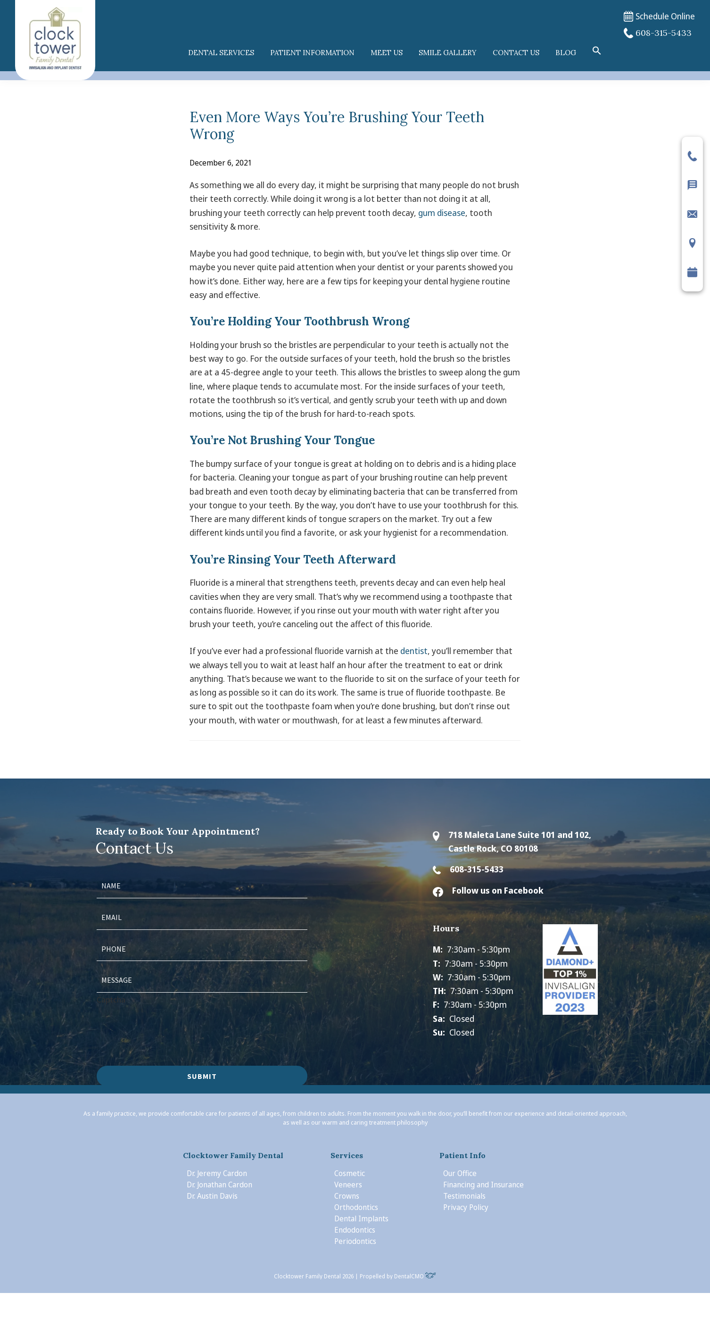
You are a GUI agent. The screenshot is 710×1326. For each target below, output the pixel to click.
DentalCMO (415, 1276)
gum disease (441, 212)
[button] (597, 51)
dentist (414, 650)
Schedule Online (659, 16)
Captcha (111, 999)
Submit (202, 1076)
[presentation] (168, 1024)
